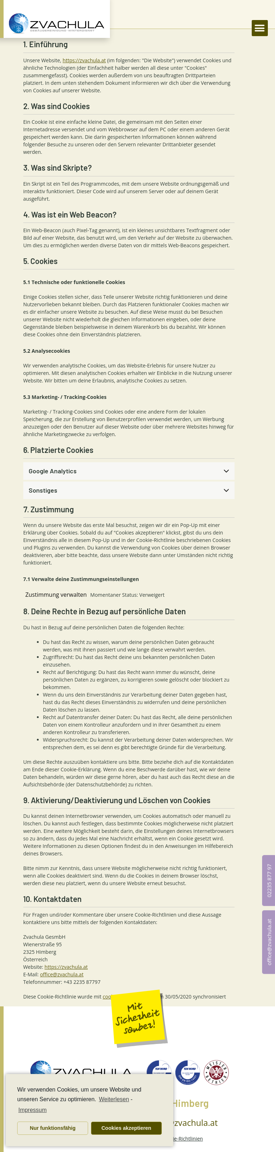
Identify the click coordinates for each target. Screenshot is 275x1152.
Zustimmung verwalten (56, 595)
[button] (260, 28)
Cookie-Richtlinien (182, 1138)
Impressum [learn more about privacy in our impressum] (32, 1110)
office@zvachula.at (61, 974)
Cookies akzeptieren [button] (126, 1128)
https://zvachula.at (84, 60)
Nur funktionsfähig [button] (53, 1128)
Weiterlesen (114, 1099)
